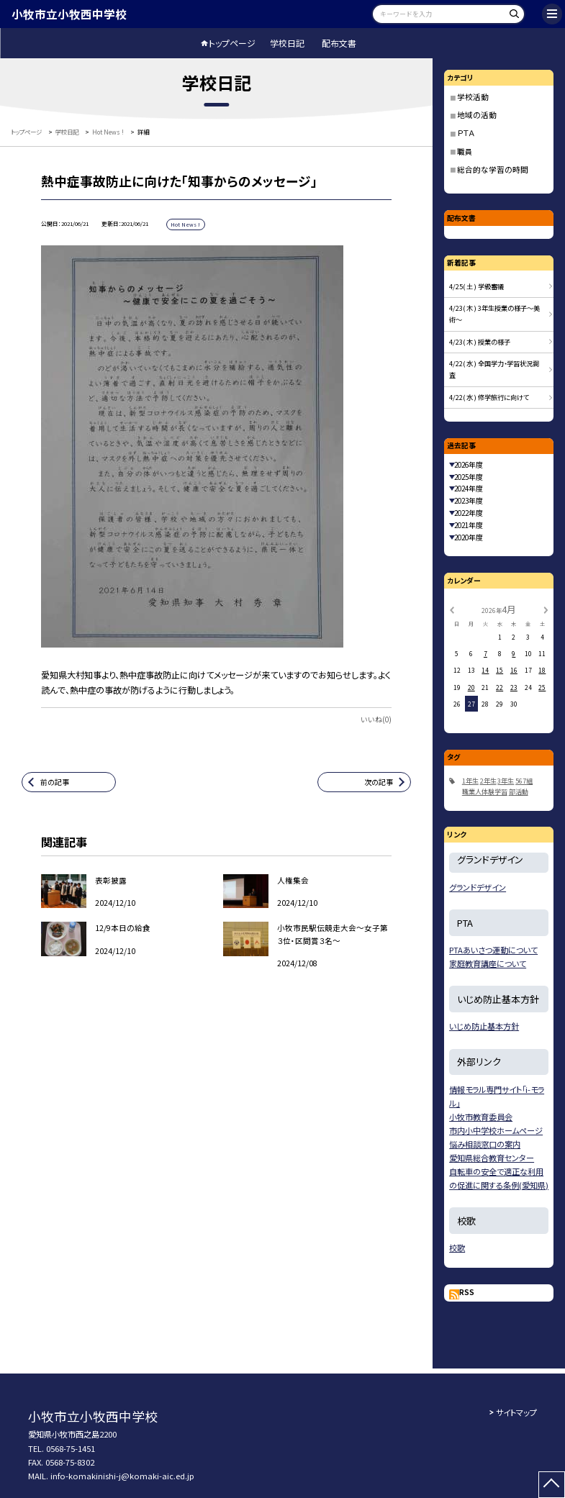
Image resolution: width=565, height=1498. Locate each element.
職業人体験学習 (484, 791)
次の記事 (378, 782)
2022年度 (468, 513)
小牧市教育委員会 (480, 1116)
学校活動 (473, 96)
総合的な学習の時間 (492, 169)
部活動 (518, 791)
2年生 (488, 781)
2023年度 (468, 501)
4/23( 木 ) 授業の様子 (479, 342)
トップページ (232, 43)
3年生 (505, 781)
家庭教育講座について (487, 963)
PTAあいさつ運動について (493, 949)
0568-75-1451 (70, 1448)
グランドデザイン (477, 887)
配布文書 (339, 43)
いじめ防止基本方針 (484, 1026)
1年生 (470, 781)
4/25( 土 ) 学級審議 (476, 286)
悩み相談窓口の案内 (484, 1144)
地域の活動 (477, 114)
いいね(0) (376, 719)
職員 (465, 151)
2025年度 (468, 477)
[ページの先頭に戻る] (551, 1484)
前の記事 (54, 782)
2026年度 (468, 465)
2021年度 (468, 525)
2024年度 (468, 489)
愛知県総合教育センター (491, 1157)
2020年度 (468, 537)
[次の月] (545, 608)
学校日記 (287, 43)
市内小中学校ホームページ (496, 1130)
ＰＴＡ (466, 132)
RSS (466, 1292)
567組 (524, 781)
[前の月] (452, 608)
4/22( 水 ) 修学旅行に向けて (489, 397)
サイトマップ (516, 1412)
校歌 (457, 1247)
